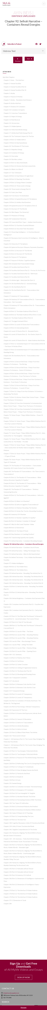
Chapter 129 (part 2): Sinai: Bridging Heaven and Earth (21, 770)
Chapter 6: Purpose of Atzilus (13, 96)
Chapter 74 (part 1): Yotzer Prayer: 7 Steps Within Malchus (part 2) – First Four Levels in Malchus (25, 422)
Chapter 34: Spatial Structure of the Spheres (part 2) (20, 205)
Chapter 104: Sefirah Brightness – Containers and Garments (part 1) (24, 599)
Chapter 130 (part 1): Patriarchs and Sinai (17, 773)
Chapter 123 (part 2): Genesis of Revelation (17, 719)
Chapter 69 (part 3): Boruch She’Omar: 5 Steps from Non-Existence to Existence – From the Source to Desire (22, 375)
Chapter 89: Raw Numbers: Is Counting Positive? (19, 534)
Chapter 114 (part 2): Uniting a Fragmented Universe (20, 668)
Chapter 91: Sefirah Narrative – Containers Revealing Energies (23, 541)
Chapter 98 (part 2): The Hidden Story (15, 570)
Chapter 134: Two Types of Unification (16, 803)
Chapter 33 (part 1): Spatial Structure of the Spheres (20, 199)
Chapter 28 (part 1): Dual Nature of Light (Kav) (18, 176)
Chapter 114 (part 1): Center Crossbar (16, 664)
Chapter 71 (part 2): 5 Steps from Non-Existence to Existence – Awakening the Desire (24, 392)
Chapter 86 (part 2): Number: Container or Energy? (20, 521)
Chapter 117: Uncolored (11, 681)
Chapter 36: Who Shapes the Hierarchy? (16, 212)
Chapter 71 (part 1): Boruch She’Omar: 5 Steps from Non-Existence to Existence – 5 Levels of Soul (22, 386)
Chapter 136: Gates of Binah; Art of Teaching (18, 813)
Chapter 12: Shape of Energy (13, 116)
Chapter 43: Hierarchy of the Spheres (16, 244)
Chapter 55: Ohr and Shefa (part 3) (14, 287)
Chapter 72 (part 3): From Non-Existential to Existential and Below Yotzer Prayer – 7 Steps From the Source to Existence (23, 410)
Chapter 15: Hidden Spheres (12, 126)
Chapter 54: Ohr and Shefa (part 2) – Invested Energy (20, 283)
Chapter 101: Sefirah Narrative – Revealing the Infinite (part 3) (23, 580)
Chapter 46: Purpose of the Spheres (15, 257)
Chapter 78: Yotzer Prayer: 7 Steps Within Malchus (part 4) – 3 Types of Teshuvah (23, 461)
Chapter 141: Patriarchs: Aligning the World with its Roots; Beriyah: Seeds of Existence (22, 834)
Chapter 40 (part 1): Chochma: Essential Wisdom (19, 225)
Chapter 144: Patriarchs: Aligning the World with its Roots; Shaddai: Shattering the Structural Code (22, 864)
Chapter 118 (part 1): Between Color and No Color (20, 684)
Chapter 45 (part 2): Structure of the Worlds (18, 254)
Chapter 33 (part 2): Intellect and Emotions (17, 202)
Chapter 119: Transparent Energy (14, 691)
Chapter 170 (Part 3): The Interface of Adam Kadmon (20, 897)
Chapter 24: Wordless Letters (13, 159)
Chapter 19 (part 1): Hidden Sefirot (15, 139)
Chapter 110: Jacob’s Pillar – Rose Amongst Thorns (20, 641)
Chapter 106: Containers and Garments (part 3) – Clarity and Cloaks (23, 611)
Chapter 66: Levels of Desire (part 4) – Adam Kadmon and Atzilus (24, 340)
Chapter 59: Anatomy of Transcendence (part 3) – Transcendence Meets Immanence (24, 306)
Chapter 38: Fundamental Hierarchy (15, 219)
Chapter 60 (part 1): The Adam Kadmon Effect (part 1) (21, 311)
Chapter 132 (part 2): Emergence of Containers (18, 790)
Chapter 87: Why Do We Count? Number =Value (19, 524)
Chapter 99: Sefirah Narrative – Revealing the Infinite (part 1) (23, 573)
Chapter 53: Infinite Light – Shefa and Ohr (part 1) (19, 280)
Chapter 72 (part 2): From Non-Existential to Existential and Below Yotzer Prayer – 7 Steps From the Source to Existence (23, 404)
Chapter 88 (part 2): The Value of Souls (16, 531)
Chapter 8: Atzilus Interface (12, 103)
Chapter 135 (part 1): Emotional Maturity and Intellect (21, 806)
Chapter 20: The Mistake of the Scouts (16, 146)
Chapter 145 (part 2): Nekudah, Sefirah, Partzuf (18, 872)
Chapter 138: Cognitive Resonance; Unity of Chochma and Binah (24, 823)
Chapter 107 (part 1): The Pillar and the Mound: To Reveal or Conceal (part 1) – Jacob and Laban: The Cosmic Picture (23, 617)
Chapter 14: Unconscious (11, 123)
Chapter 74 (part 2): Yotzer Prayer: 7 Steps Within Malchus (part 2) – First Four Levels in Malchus (25, 428)
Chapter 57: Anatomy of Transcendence (16, 296)
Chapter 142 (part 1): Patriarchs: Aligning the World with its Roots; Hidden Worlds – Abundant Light (23, 846)
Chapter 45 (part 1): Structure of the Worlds (18, 250)
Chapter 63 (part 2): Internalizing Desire (16, 328)
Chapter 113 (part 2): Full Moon (14, 661)
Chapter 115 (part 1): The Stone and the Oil (17, 671)
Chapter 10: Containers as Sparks (14, 110)
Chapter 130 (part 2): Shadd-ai (13, 777)
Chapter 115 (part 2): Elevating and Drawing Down (20, 674)
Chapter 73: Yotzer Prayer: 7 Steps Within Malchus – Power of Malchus (23, 416)
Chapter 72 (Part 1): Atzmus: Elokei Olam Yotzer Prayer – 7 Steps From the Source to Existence (24, 398)
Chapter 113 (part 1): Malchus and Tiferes (17, 658)
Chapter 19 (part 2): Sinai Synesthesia (15, 143)
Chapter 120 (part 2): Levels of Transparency (18, 697)
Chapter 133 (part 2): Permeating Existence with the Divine (22, 800)
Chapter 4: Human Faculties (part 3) (15, 90)
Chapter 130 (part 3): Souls (12, 780)
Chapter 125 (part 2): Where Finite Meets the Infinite (20, 732)
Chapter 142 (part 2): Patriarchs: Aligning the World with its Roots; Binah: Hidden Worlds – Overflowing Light (23, 852)
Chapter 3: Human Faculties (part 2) (15, 87)
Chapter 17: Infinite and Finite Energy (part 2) (18, 133)
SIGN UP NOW (23, 977)
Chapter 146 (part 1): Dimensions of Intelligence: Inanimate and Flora (24, 880)
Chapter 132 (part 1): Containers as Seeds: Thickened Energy (23, 786)
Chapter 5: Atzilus (9, 93)
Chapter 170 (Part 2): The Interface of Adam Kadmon (20, 894)
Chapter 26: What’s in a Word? (13, 169)
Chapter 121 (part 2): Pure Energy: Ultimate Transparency (22, 707)
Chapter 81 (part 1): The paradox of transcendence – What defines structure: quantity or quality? (22, 479)
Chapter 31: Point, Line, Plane (13, 192)
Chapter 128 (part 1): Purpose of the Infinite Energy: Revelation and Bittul (24, 759)
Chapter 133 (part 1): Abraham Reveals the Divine (19, 796)
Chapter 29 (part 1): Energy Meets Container (18, 182)
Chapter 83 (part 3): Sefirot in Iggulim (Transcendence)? (21, 504)
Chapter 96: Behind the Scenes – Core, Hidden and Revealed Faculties (23, 558)
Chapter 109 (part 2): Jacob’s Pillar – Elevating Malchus (21, 635)
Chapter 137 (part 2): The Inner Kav (15, 819)
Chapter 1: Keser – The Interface (14, 80)
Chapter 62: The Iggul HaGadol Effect (16, 321)
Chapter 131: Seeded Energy (12, 783)
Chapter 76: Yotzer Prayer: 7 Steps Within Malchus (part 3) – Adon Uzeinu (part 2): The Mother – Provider (24, 440)
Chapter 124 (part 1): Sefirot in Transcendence (18, 722)
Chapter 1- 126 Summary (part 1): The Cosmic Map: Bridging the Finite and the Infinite (24, 740)
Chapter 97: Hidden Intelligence (14, 563)
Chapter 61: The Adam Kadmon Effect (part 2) (18, 318)
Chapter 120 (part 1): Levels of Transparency (18, 694)
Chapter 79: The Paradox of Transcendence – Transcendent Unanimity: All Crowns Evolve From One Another (22, 467)
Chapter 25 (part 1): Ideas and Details (15, 163)
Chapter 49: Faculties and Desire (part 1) (16, 267)
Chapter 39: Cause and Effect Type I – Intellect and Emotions (23, 222)
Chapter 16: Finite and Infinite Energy (15, 129)
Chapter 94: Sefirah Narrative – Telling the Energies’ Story (22, 551)
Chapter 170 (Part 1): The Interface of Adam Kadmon (20, 890)
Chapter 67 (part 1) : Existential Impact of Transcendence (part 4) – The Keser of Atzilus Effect (24, 345)
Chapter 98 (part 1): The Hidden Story (15, 566)
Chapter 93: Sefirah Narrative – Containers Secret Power (21, 547)
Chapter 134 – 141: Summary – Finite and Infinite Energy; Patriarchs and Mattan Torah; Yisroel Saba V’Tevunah (21, 840)
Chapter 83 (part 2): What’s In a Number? (17, 501)
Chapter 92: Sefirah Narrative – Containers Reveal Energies (24, 544)
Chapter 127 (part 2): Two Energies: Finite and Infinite (21, 754)
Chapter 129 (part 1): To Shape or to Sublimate (18, 767)
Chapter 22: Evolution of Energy (14, 153)
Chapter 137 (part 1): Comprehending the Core (18, 816)
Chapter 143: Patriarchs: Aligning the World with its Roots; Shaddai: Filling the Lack (22, 858)
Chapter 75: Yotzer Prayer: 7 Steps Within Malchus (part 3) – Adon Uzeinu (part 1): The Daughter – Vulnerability (24, 434)
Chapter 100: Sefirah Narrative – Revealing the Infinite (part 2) (23, 576)
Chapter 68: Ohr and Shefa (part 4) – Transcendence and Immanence (21, 357)
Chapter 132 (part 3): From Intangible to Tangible (19, 793)
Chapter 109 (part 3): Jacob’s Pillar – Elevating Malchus (21, 638)
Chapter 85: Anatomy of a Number (15, 514)
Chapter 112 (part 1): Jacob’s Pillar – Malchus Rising (20, 648)
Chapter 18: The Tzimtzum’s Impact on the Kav (19, 136)
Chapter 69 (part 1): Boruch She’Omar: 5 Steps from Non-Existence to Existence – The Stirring (22, 363)
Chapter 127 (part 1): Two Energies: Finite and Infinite (21, 751)
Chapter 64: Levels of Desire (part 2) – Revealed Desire (21, 331)
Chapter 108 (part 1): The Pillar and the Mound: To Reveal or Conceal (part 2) (23, 627)
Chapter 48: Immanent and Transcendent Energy (19, 264)
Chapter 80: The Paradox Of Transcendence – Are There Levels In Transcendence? (24, 473)
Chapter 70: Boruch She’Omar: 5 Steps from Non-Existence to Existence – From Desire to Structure (23, 380)
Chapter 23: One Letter (11, 156)
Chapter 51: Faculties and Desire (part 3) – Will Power (21, 273)
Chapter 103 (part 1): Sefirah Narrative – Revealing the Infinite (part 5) (23, 588)
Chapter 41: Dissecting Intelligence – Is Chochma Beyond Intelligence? (21, 233)
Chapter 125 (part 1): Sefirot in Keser (15, 729)
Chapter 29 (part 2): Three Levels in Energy (17, 186)
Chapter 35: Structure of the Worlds (15, 209)
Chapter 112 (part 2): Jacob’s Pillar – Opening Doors (20, 651)
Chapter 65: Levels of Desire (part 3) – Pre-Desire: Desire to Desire (23, 335)
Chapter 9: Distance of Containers (14, 106)
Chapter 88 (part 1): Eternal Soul (14, 527)
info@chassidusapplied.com (11, 993)
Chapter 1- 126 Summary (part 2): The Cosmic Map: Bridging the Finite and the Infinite (24, 746)
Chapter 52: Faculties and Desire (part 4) (16, 277)
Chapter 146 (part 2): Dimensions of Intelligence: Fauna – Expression (22, 886)
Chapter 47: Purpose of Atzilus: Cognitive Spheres (19, 260)
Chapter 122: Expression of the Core (15, 710)
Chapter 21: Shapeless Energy (13, 149)
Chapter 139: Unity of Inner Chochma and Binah (19, 826)
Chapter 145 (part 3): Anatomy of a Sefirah (17, 875)
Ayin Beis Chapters (9, 77)
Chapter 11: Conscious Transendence (15, 113)
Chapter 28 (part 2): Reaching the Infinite (17, 179)
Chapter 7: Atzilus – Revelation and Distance (18, 100)
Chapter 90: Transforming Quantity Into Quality (19, 537)
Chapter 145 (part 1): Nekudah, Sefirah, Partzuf (18, 868)
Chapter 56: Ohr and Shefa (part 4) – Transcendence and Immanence (21, 291)
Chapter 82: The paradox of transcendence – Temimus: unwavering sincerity (21, 490)
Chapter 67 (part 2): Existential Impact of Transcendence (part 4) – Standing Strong (25, 351)
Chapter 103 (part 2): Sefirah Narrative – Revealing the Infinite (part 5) (23, 593)
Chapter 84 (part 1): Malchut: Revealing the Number (20, 508)
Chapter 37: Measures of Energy (14, 215)
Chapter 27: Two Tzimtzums (13, 172)
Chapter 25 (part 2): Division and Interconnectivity (19, 166)
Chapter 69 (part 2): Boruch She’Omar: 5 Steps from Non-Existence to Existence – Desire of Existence (22, 369)
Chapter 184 (8, 903)
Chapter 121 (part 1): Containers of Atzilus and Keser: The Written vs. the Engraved (22, 702)
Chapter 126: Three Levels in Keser (15, 736)
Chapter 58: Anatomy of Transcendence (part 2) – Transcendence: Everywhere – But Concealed (24, 301)
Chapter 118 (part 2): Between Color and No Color (20, 687)
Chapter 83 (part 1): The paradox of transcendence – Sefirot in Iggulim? (23, 496)
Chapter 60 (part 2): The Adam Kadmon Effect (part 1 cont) (22, 314)
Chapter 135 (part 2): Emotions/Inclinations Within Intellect (22, 810)
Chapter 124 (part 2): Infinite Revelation (16, 726)
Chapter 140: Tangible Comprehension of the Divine (20, 829)
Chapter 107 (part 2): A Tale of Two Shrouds (18, 622)
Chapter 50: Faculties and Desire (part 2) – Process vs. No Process (24, 270)
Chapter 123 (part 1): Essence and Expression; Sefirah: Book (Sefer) (22, 714)
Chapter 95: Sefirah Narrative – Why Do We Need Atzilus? (22, 554)
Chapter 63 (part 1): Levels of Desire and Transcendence (21, 324)
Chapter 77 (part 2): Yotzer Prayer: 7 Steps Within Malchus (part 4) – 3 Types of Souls (25, 455)
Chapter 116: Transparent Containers (15, 677)
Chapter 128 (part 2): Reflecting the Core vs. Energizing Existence (24, 763)
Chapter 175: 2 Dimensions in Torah (15, 900)
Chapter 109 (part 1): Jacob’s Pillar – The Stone (18, 631)
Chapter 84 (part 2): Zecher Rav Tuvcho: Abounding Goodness (23, 511)
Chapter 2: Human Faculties (12, 83)
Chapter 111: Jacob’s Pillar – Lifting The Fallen (18, 644)
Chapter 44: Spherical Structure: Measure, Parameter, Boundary (23, 247)
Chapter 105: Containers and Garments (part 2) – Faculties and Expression (23, 605)
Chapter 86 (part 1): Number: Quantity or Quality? (20, 518)
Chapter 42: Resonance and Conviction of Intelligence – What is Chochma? (24, 239)
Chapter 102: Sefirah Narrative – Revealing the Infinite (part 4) (23, 583)
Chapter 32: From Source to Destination (16, 196)
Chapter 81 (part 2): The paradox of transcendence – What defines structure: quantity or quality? (22, 484)
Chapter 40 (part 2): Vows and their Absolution (19, 229)
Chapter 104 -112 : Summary (13, 654)
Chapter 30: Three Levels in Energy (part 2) (17, 189)
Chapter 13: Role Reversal (12, 120)
